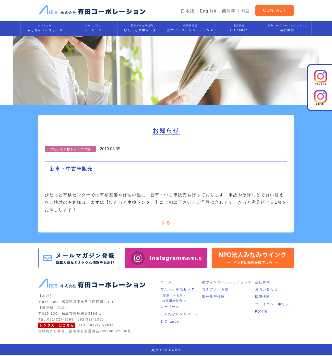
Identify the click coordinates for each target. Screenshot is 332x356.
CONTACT (274, 10)
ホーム (165, 283)
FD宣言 (261, 312)
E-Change (239, 27)
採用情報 (263, 297)
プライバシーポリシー (274, 305)
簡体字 (229, 11)
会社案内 (263, 283)
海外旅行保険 (213, 297)
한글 (245, 11)
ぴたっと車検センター (142, 27)
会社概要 (287, 27)
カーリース (93, 27)
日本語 (187, 11)
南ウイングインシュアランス (190, 27)
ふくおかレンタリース (45, 27)
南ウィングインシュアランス (227, 283)
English (208, 11)
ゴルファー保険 (215, 290)
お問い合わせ (266, 290)
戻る (166, 223)
